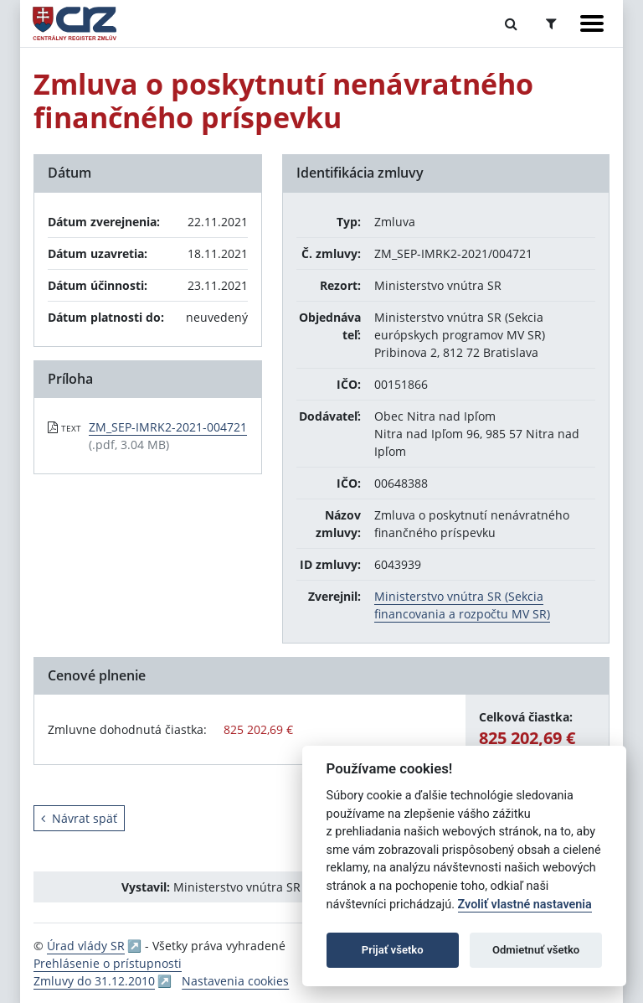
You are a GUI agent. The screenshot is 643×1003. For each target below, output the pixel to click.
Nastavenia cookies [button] (235, 981)
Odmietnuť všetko (535, 950)
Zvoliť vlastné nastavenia (525, 904)
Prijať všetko (393, 950)
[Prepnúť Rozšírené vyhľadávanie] (551, 23)
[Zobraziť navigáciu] (592, 23)
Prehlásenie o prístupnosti (107, 963)
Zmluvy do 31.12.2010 (94, 981)
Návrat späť (79, 818)
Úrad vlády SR (86, 946)
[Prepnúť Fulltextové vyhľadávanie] (511, 23)
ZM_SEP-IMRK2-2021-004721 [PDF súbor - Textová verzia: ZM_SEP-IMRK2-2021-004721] (168, 427)
